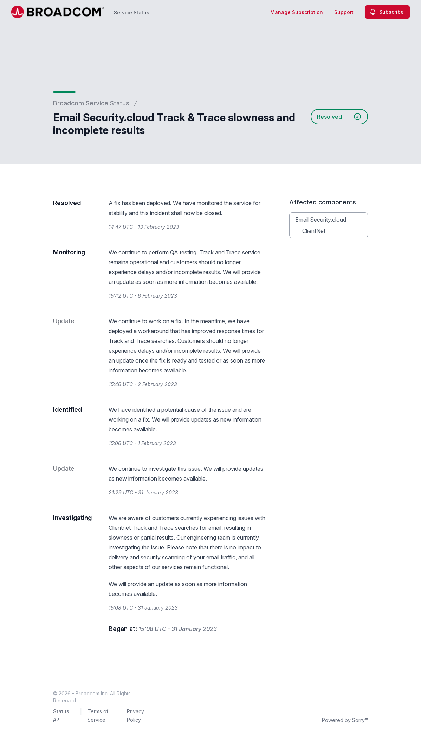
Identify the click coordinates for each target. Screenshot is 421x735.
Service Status (131, 12)
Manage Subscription (296, 12)
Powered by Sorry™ (345, 720)
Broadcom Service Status (91, 103)
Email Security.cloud (320, 219)
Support (344, 12)
